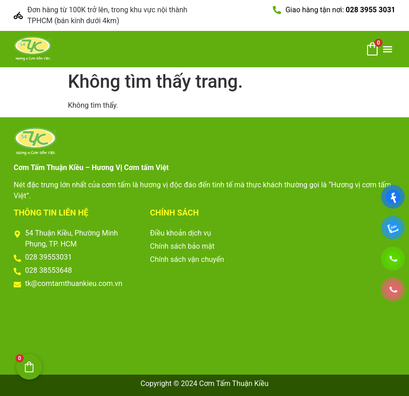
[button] (387, 48)
